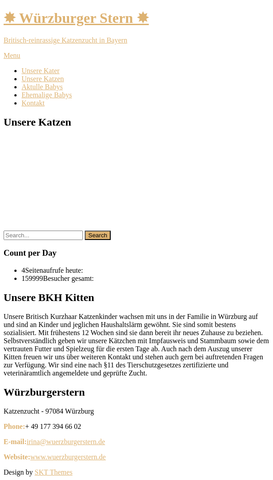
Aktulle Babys (42, 87)
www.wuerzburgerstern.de (68, 457)
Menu (12, 55)
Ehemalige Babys (47, 95)
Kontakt (33, 103)
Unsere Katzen (43, 79)
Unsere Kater (41, 70)
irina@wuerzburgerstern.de (66, 441)
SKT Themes (53, 472)
